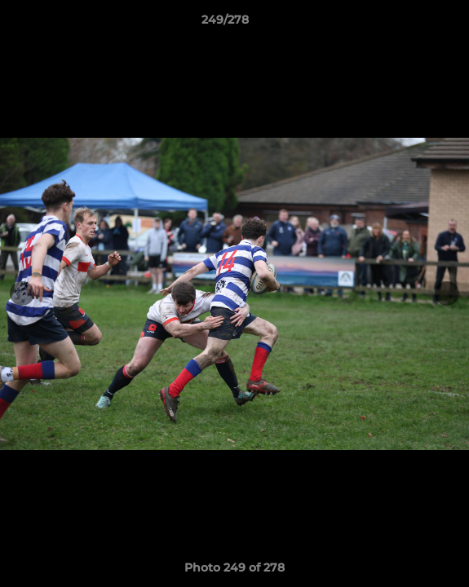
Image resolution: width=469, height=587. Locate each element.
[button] (410, 23)
